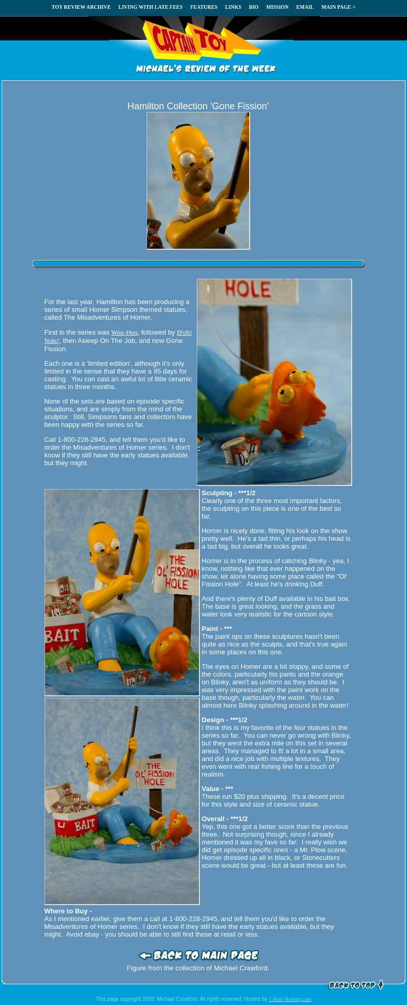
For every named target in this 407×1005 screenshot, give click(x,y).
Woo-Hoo (124, 332)
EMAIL (305, 7)
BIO (253, 7)
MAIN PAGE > (339, 7)
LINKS (233, 7)
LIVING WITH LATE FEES (151, 7)
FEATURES (203, 7)
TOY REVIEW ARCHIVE (81, 7)
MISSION (277, 7)
